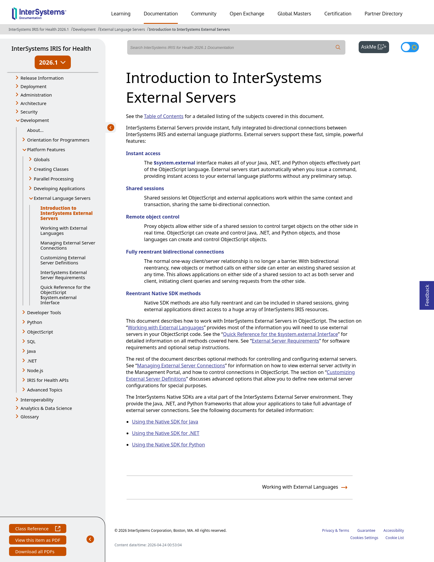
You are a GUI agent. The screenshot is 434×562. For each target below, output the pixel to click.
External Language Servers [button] (62, 198)
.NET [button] (32, 361)
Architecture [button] (33, 103)
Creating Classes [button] (51, 169)
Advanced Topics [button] (44, 390)
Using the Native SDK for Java (165, 421)
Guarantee (366, 530)
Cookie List (394, 537)
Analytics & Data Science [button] (46, 408)
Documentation (161, 14)
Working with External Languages (63, 230)
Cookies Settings (364, 538)
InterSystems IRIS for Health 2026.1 (39, 29)
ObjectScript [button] (40, 332)
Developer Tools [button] (44, 312)
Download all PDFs (35, 552)
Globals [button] (42, 159)
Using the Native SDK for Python (168, 444)
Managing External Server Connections (67, 245)
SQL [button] (31, 341)
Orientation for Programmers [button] (58, 140)
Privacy (328, 530)
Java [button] (31, 351)
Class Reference (37, 529)
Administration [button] (36, 95)
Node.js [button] (35, 370)
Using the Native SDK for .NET (165, 433)
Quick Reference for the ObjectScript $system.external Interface (65, 294)
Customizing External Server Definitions (63, 260)
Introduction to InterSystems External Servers (189, 29)
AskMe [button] (375, 46)
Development (84, 29)
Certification (337, 14)
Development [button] (34, 120)
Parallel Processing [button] (54, 179)
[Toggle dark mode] (410, 47)
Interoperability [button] (36, 400)
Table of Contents (164, 116)
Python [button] (34, 322)
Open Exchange (247, 14)
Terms (344, 530)
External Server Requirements (285, 340)
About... (35, 130)
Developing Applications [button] (59, 188)
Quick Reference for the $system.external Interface (280, 334)
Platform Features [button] (46, 149)
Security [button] (28, 112)
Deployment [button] (33, 86)
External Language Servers (122, 29)
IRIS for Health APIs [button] (47, 380)
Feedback (427, 293)
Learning (121, 14)
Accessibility (393, 530)
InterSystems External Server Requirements (63, 274)
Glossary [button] (29, 417)
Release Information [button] (42, 78)
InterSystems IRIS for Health (51, 48)
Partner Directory (384, 14)
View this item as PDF (37, 540)
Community (203, 14)
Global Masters (294, 14)
